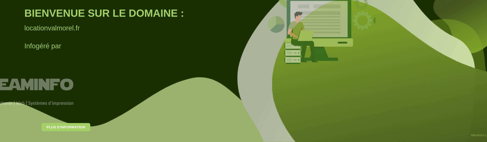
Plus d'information (46, 127)
